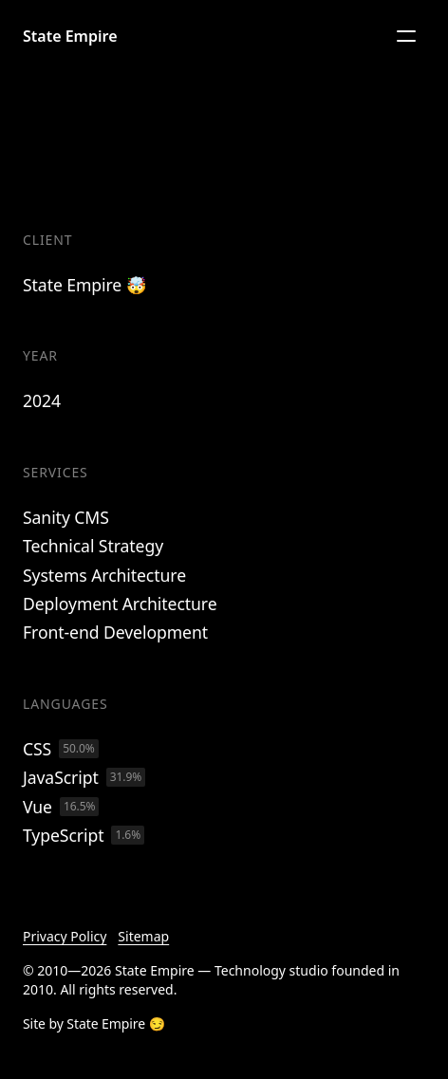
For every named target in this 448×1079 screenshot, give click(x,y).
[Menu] (406, 36)
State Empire (70, 36)
